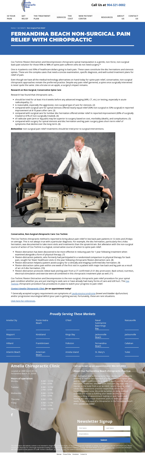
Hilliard (9, 342)
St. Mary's (100, 351)
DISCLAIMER (106, 447)
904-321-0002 (116, 5)
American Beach (40, 353)
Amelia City (11, 319)
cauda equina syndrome (83, 292)
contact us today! (86, 403)
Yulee (127, 351)
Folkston (70, 342)
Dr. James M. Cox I (60, 449)
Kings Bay (70, 333)
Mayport (10, 333)
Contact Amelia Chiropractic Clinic (28, 288)
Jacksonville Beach (100, 335)
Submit (104, 439)
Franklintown (42, 342)
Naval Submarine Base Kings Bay (100, 323)
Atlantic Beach (13, 351)
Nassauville (130, 319)
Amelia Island (72, 351)
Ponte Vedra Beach (42, 321)
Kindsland (41, 333)
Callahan (129, 342)
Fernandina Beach (100, 344)
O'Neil (68, 319)
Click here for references (23, 300)
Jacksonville (130, 333)
